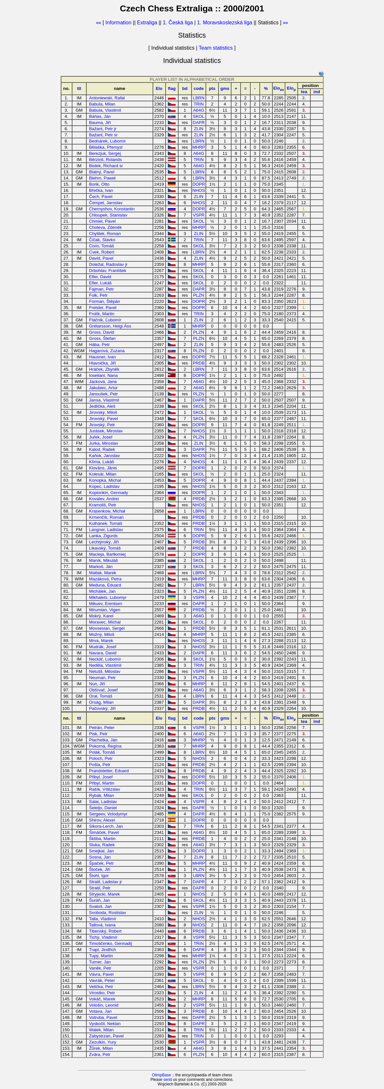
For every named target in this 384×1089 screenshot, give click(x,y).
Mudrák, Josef (102, 646)
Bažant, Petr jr (102, 128)
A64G (198, 110)
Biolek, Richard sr (106, 165)
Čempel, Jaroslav (105, 202)
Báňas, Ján (100, 116)
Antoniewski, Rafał (107, 97)
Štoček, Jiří (99, 869)
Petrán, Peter (102, 727)
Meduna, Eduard (105, 585)
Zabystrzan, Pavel (106, 1035)
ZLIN (199, 128)
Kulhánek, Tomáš (105, 523)
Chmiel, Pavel (102, 221)
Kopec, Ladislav (104, 486)
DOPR (198, 184)
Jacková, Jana (103, 381)
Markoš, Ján (101, 566)
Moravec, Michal (104, 622)
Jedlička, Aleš (102, 406)
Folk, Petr (98, 295)
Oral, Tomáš (100, 696)
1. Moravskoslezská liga (224, 22)
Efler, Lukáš (100, 282)
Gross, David (101, 332)
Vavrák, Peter (102, 980)
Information (118, 22)
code (198, 88)
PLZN (198, 295)
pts (212, 88)
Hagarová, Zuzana (107, 350)
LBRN (198, 97)
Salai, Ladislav (103, 801)
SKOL (198, 116)
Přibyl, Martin (101, 783)
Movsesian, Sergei (107, 628)
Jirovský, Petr (102, 424)
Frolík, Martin (101, 313)
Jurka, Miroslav (103, 443)
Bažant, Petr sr (103, 134)
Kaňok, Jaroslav (104, 455)
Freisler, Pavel (102, 307)
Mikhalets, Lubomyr (108, 597)
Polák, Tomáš (102, 752)
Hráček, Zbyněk (104, 369)
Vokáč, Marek (102, 998)
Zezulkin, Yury (102, 1042)
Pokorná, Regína (105, 746)
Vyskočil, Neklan (104, 1023)
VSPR (198, 215)
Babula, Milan (102, 104)
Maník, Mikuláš (103, 560)
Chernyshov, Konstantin (112, 208)
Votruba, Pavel (103, 1017)
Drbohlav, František (107, 270)
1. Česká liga (178, 22)
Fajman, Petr (101, 289)
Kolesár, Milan (102, 474)
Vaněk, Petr (100, 968)
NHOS (198, 190)
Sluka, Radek (102, 844)
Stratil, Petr (99, 887)
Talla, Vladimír (102, 918)
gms (224, 88)
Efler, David (100, 276)
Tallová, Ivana (102, 924)
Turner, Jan (100, 961)
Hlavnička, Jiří (102, 363)
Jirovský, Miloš (103, 412)
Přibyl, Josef (101, 776)
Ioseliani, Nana (103, 375)
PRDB (199, 363)
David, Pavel (101, 258)
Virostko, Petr (102, 992)
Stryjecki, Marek (104, 894)
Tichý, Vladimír (103, 937)
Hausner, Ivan (102, 356)
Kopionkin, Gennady (108, 492)
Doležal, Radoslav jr (108, 264)
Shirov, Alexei (102, 820)
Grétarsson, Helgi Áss (110, 326)
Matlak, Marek (102, 572)
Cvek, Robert (101, 252)
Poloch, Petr (101, 758)
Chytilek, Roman (105, 233)
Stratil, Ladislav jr (105, 881)
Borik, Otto (99, 184)
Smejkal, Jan (101, 850)
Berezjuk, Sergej (105, 153)
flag (172, 88)
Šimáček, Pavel (104, 832)
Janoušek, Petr (103, 393)
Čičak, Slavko (102, 239)
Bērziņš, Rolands (105, 159)
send (167, 1079)
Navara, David (102, 652)
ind (317, 91)
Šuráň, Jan (99, 900)
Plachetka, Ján (103, 739)
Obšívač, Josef (103, 689)
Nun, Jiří (97, 683)
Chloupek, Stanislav (108, 215)
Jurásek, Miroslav (106, 430)
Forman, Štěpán (104, 301)
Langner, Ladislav (106, 529)
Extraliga (147, 22)
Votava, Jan (100, 1011)
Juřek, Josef (100, 437)
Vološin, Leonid (103, 1005)
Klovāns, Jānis (103, 467)
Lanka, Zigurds (103, 535)
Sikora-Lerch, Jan (106, 826)
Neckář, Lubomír (105, 659)
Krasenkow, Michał (107, 511)
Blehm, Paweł (102, 178)
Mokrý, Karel (101, 615)
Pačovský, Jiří (102, 708)
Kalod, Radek (102, 449)
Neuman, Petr (102, 677)
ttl (79, 88)
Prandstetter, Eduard (109, 770)
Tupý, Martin (101, 955)
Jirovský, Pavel (103, 418)
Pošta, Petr (99, 764)
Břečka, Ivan (101, 190)
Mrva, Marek (101, 640)
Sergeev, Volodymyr (108, 813)
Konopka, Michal (105, 480)
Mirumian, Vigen (104, 609)
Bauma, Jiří (100, 122)
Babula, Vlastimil (105, 110)
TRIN (198, 104)
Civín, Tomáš (101, 245)
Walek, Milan (101, 1029)
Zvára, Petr (99, 1054)
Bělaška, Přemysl (105, 147)
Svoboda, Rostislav (107, 912)
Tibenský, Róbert (105, 931)
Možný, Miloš (101, 634)
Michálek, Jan (102, 591)
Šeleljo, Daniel (103, 807)
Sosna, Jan (100, 857)
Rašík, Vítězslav (104, 789)
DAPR (199, 122)
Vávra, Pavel (101, 974)
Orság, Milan (101, 702)
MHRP (198, 147)
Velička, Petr (101, 986)
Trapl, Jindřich (102, 949)
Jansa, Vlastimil (104, 400)
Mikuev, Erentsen (105, 603)
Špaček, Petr (101, 863)
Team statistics (216, 48)
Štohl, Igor (99, 875)
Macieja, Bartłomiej (107, 554)
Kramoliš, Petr (102, 504)
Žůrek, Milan (101, 1048)
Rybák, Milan (101, 795)
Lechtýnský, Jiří (104, 541)
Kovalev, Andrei (104, 498)
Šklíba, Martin (102, 838)
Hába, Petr (99, 344)
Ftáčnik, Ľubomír (105, 319)
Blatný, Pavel (101, 171)
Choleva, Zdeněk (105, 227)
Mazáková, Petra (105, 578)
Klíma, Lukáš (101, 461)
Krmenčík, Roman (106, 517)
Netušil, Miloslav (104, 671)
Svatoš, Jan (100, 906)
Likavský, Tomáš (105, 548)
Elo (159, 88)
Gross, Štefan (102, 338)
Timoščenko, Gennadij (110, 943)
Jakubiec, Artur (103, 387)
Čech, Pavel (100, 196)
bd (184, 88)
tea (304, 91)
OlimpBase (161, 1075)
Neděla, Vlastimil (105, 665)
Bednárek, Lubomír (107, 141)
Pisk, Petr (98, 733)
